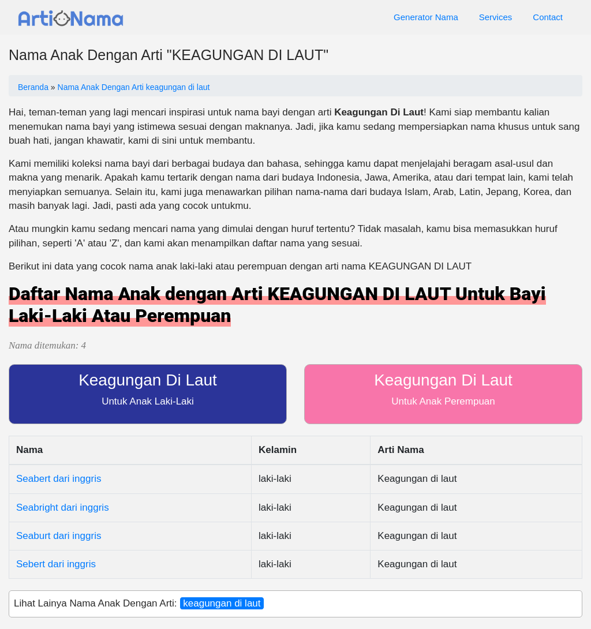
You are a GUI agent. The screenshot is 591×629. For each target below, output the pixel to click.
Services (496, 17)
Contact (548, 17)
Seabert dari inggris (58, 478)
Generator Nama (426, 17)
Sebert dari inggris (56, 564)
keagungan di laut (221, 603)
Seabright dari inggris (62, 507)
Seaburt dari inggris (58, 535)
